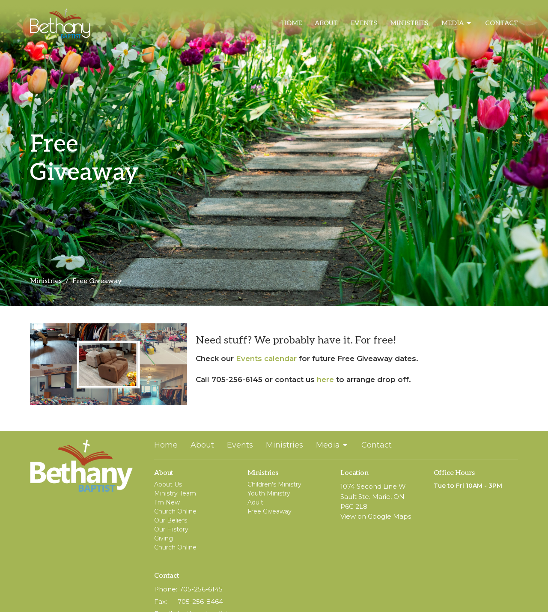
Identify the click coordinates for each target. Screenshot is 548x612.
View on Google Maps (375, 516)
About (326, 23)
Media (456, 23)
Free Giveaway (269, 511)
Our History (171, 529)
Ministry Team (175, 493)
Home (291, 23)
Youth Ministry (268, 493)
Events (364, 23)
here (325, 379)
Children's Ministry (274, 484)
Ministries (409, 23)
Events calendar (266, 358)
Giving (163, 538)
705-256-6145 (201, 589)
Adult (255, 502)
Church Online (175, 511)
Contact (501, 23)
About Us (168, 484)
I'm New (167, 502)
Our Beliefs (170, 520)
